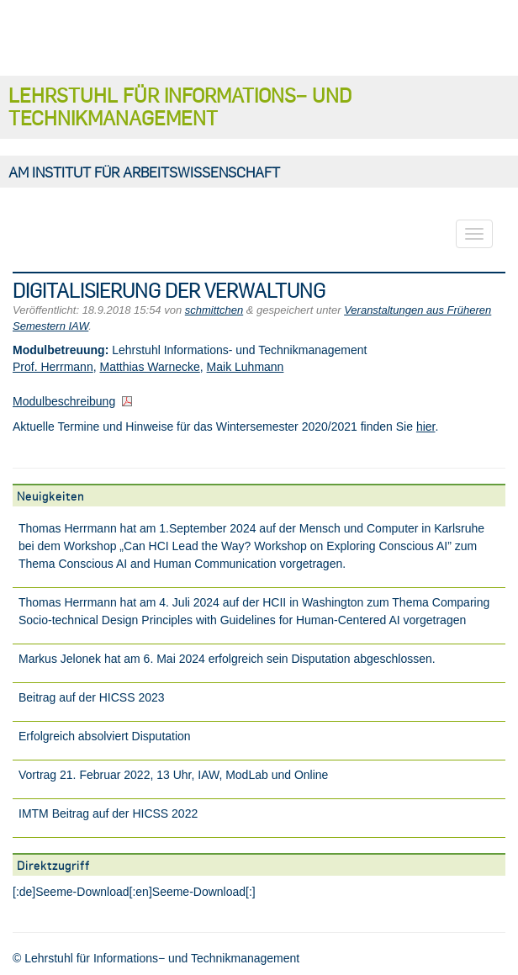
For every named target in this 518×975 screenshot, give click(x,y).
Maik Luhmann (245, 367)
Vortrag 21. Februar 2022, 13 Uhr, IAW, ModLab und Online (173, 775)
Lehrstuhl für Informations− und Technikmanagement (180, 106)
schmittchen (214, 310)
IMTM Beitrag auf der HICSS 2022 (108, 813)
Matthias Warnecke (149, 367)
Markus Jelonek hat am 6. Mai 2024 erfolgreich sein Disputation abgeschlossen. (227, 658)
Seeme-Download (82, 891)
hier (426, 426)
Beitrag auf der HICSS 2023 (91, 697)
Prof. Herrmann (53, 367)
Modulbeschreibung (64, 401)
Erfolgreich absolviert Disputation (104, 736)
